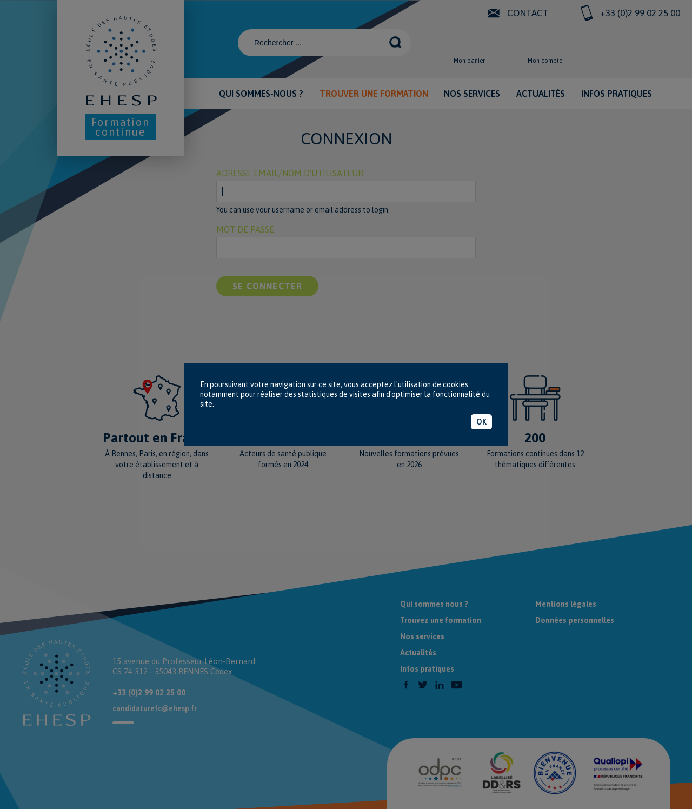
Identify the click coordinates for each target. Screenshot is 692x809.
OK (481, 421)
